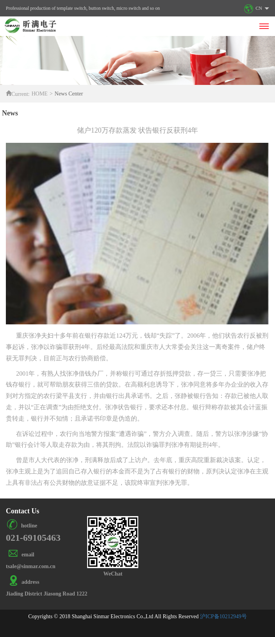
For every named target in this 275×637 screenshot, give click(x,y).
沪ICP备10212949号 (223, 616)
